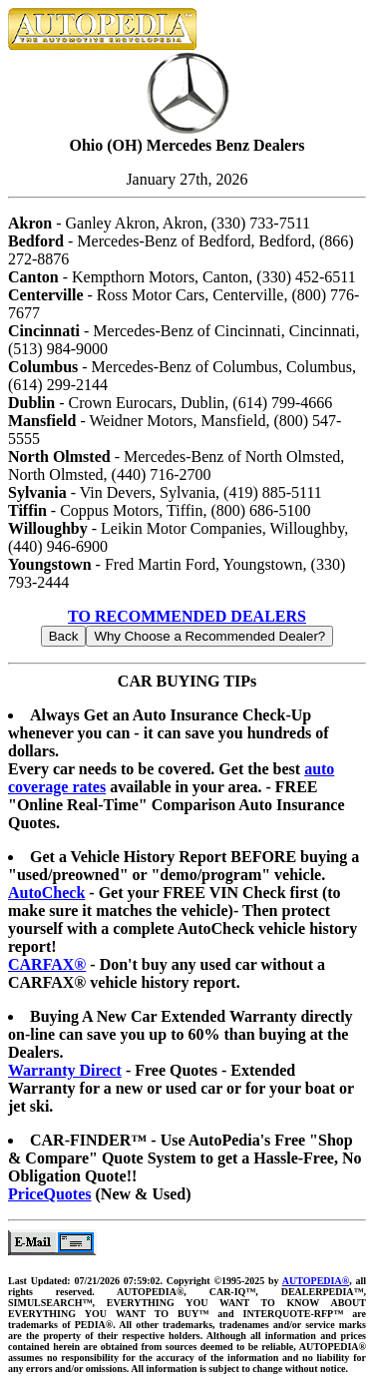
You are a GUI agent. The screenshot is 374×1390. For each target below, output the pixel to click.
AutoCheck (46, 892)
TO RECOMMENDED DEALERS (187, 616)
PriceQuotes (50, 1193)
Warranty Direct (65, 1070)
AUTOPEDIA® (315, 1280)
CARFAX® (47, 964)
